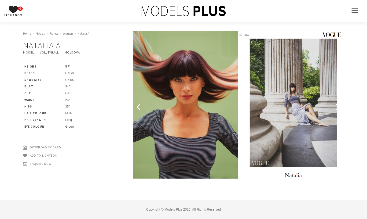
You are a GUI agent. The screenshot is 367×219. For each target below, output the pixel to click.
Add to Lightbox (40, 155)
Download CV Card (42, 147)
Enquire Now (37, 164)
